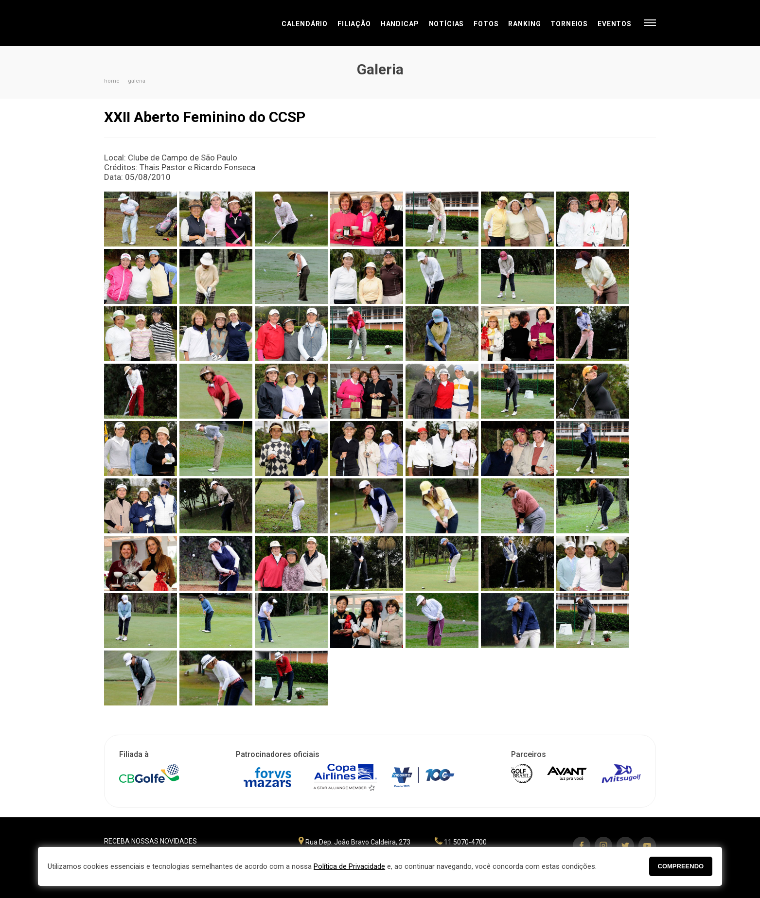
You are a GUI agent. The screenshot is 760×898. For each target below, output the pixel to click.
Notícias (446, 24)
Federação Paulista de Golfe (156, 23)
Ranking (524, 24)
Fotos (486, 24)
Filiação (354, 24)
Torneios (569, 24)
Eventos (615, 24)
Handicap (400, 24)
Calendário (305, 24)
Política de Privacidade (349, 866)
